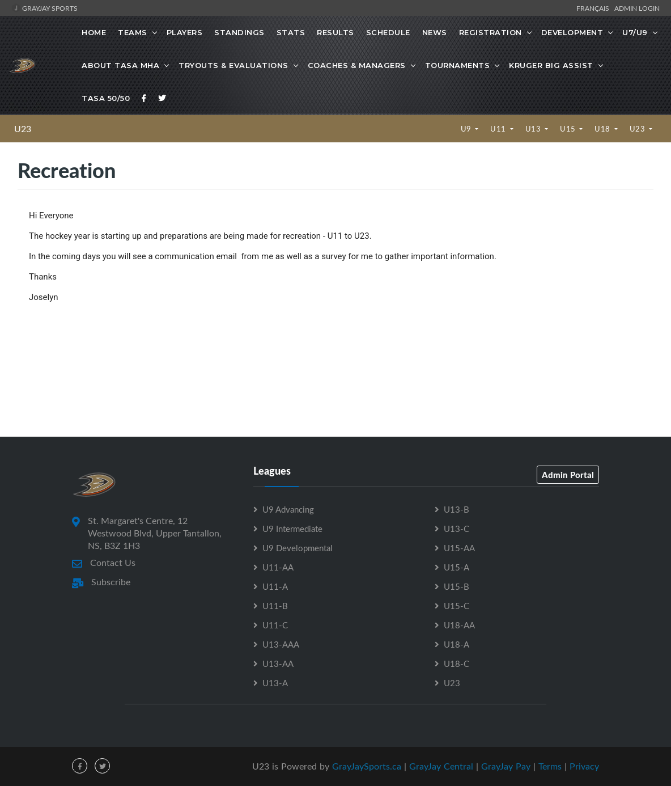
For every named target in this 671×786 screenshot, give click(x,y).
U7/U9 (635, 32)
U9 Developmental (297, 547)
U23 (22, 128)
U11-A (275, 586)
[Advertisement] (335, 385)
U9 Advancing (288, 509)
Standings (239, 32)
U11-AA (278, 567)
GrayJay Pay (505, 766)
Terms (550, 766)
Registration (490, 32)
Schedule (388, 32)
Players (185, 32)
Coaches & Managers (357, 65)
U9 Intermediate (292, 528)
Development (572, 32)
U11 (499, 129)
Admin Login (637, 7)
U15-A (456, 567)
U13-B (456, 509)
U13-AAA (280, 644)
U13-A (275, 682)
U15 (568, 129)
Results (335, 32)
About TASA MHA (120, 65)
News (434, 32)
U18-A (456, 644)
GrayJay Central (441, 766)
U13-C (456, 528)
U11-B (275, 605)
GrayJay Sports (44, 7)
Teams (132, 32)
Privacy (584, 766)
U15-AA (459, 547)
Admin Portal (568, 474)
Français (594, 7)
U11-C (275, 625)
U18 (603, 129)
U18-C (456, 663)
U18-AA (459, 625)
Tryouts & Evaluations (233, 65)
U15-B (456, 586)
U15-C (456, 605)
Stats (291, 32)
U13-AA (278, 663)
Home (94, 32)
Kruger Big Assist (551, 65)
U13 (534, 129)
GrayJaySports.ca (366, 766)
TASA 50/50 (106, 98)
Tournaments (457, 65)
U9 (467, 129)
